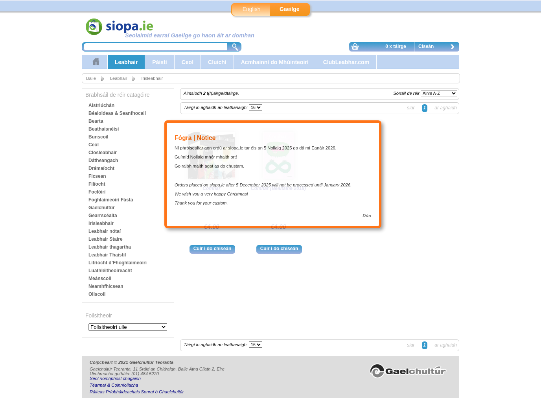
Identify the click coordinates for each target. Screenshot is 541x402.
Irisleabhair (152, 78)
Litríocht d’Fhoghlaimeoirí (117, 263)
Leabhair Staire (105, 239)
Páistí (159, 62)
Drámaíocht (101, 168)
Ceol (187, 62)
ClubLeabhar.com (346, 62)
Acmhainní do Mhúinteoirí (275, 62)
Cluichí (217, 62)
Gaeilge (290, 9)
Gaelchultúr (101, 207)
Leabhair (126, 62)
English (252, 9)
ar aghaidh (445, 108)
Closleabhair (102, 152)
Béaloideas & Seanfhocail (117, 113)
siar (410, 108)
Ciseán (438, 48)
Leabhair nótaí (104, 231)
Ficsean (97, 176)
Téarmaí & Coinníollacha (114, 385)
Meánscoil (99, 278)
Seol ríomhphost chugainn (115, 378)
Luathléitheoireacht (110, 270)
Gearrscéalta (102, 215)
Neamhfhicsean (105, 286)
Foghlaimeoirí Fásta (110, 200)
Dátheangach (103, 160)
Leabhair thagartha (109, 247)
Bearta (95, 121)
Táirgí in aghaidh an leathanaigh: (216, 107)
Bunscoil (98, 137)
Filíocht (96, 184)
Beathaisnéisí (103, 129)
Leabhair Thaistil (107, 255)
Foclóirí (96, 192)
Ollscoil (96, 294)
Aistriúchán (101, 105)
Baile (91, 78)
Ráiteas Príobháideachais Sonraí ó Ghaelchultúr (137, 391)
